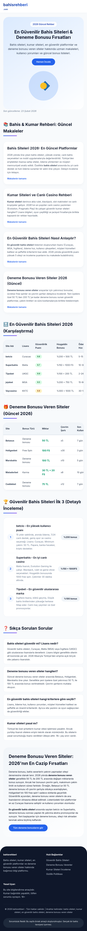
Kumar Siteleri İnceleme (58, 869)
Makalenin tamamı (16, 178)
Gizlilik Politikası (54, 874)
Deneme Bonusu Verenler (59, 864)
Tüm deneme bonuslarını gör (28, 827)
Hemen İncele (43, 61)
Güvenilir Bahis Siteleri (57, 860)
